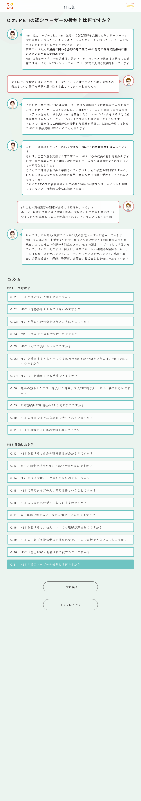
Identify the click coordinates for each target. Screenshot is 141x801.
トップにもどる (70, 605)
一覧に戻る (70, 587)
